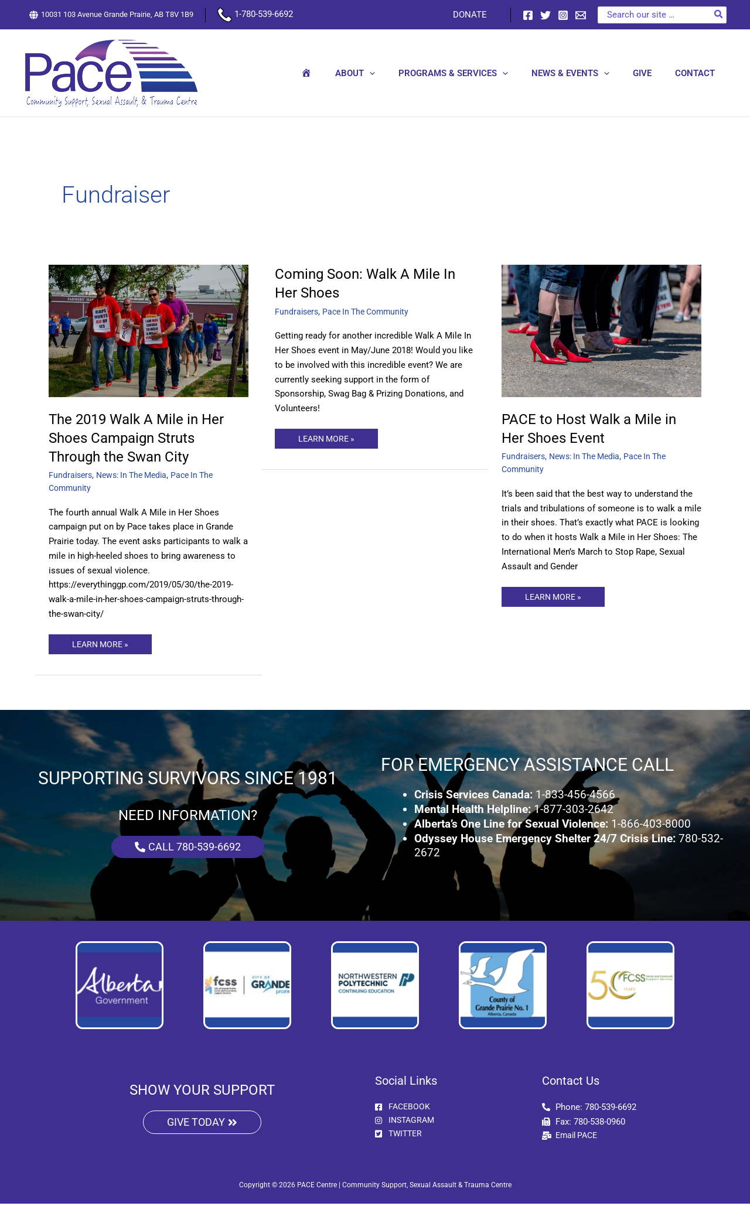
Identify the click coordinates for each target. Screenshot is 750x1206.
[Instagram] (563, 15)
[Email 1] (580, 15)
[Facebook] (528, 15)
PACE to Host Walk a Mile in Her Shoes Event (595, 428)
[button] (395, 73)
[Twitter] (545, 15)
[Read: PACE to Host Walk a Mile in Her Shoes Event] (602, 330)
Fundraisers (71, 475)
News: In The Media (137, 475)
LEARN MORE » (101, 642)
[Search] (719, 15)
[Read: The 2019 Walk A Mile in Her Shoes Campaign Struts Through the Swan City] (149, 330)
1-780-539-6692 (255, 14)
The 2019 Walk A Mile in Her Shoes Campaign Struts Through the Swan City (143, 437)
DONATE (473, 14)
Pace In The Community (371, 311)
